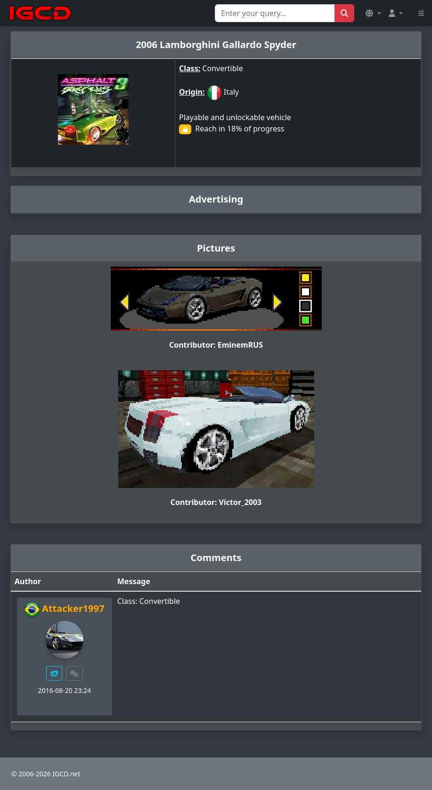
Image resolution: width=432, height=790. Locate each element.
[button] (373, 13)
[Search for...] (275, 13)
